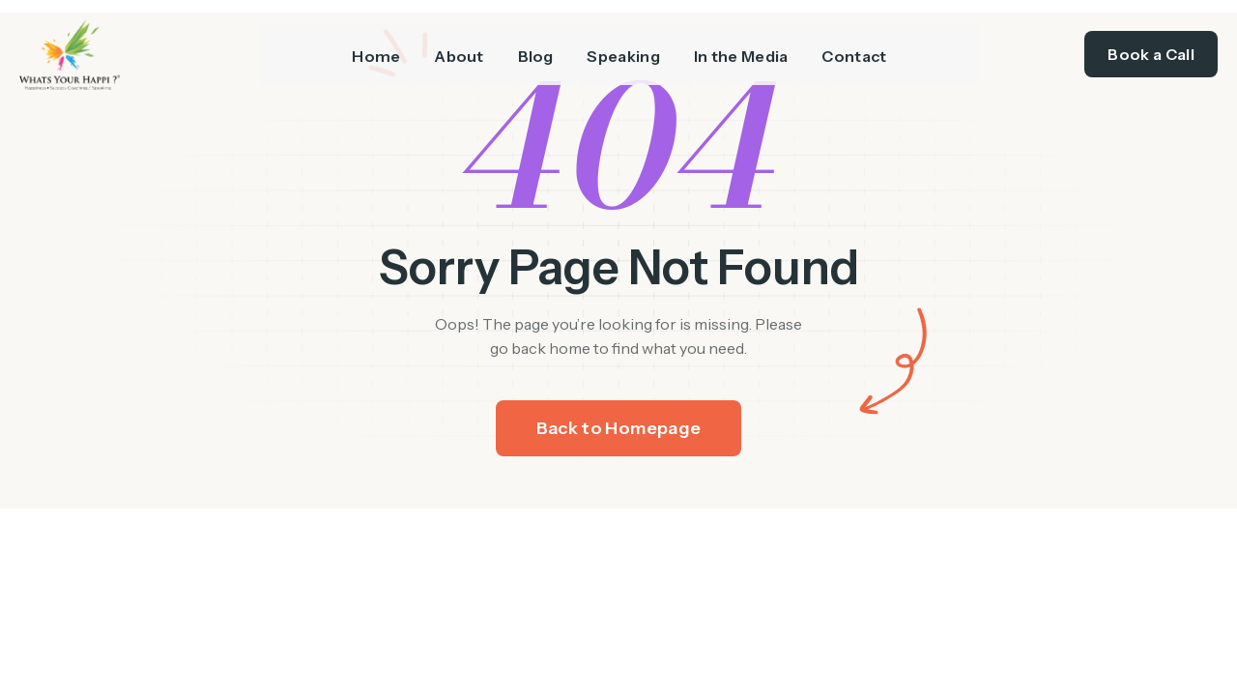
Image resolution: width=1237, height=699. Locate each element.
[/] (139, 49)
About (450, 49)
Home (362, 49)
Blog (532, 49)
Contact (866, 49)
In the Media (748, 49)
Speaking (625, 49)
